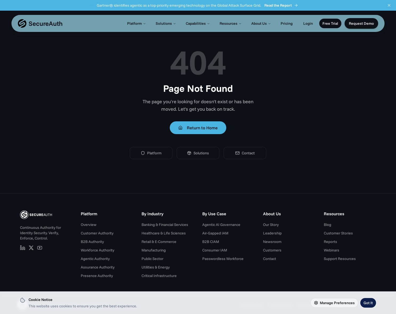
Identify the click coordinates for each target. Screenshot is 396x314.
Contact (245, 153)
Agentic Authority (95, 258)
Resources (231, 23)
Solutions (166, 23)
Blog (327, 224)
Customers (272, 250)
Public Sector (152, 258)
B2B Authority (92, 241)
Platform (136, 23)
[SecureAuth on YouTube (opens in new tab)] (39, 247)
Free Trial (330, 23)
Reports (330, 241)
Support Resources (340, 258)
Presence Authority (97, 275)
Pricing (287, 23)
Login (308, 23)
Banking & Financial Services (165, 224)
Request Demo (361, 23)
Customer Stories (338, 233)
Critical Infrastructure (159, 275)
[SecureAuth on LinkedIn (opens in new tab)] (22, 247)
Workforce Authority (97, 250)
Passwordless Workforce (223, 258)
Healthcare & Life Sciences (164, 233)
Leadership (272, 233)
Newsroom (272, 241)
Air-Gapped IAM (215, 233)
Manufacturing (154, 250)
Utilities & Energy (156, 267)
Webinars (331, 250)
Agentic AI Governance (221, 224)
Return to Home (198, 127)
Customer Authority (97, 233)
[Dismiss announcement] (389, 5)
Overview (88, 224)
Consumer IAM (214, 250)
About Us (261, 23)
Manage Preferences (334, 302)
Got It (368, 302)
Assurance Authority (98, 267)
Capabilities (198, 23)
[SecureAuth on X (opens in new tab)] (31, 247)
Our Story (271, 224)
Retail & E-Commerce (159, 241)
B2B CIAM (210, 241)
